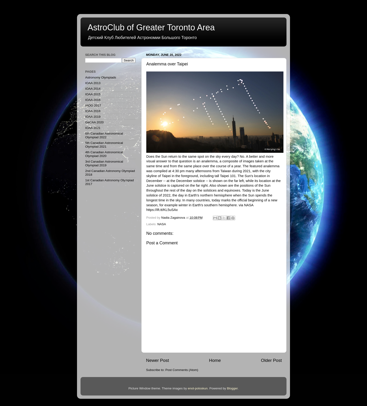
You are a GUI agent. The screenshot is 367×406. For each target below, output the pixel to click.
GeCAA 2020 (94, 122)
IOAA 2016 (92, 100)
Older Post (271, 360)
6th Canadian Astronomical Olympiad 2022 (104, 135)
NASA (161, 224)
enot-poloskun (198, 388)
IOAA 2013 (92, 83)
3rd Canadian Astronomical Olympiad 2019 (104, 163)
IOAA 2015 (92, 94)
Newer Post (157, 360)
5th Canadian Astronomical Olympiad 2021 (104, 144)
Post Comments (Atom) (181, 370)
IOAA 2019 (92, 116)
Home (215, 360)
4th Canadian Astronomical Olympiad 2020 (104, 154)
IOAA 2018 (92, 111)
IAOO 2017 (93, 105)
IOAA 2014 (92, 88)
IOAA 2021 (92, 128)
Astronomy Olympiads (100, 77)
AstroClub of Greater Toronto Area (151, 27)
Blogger (232, 388)
